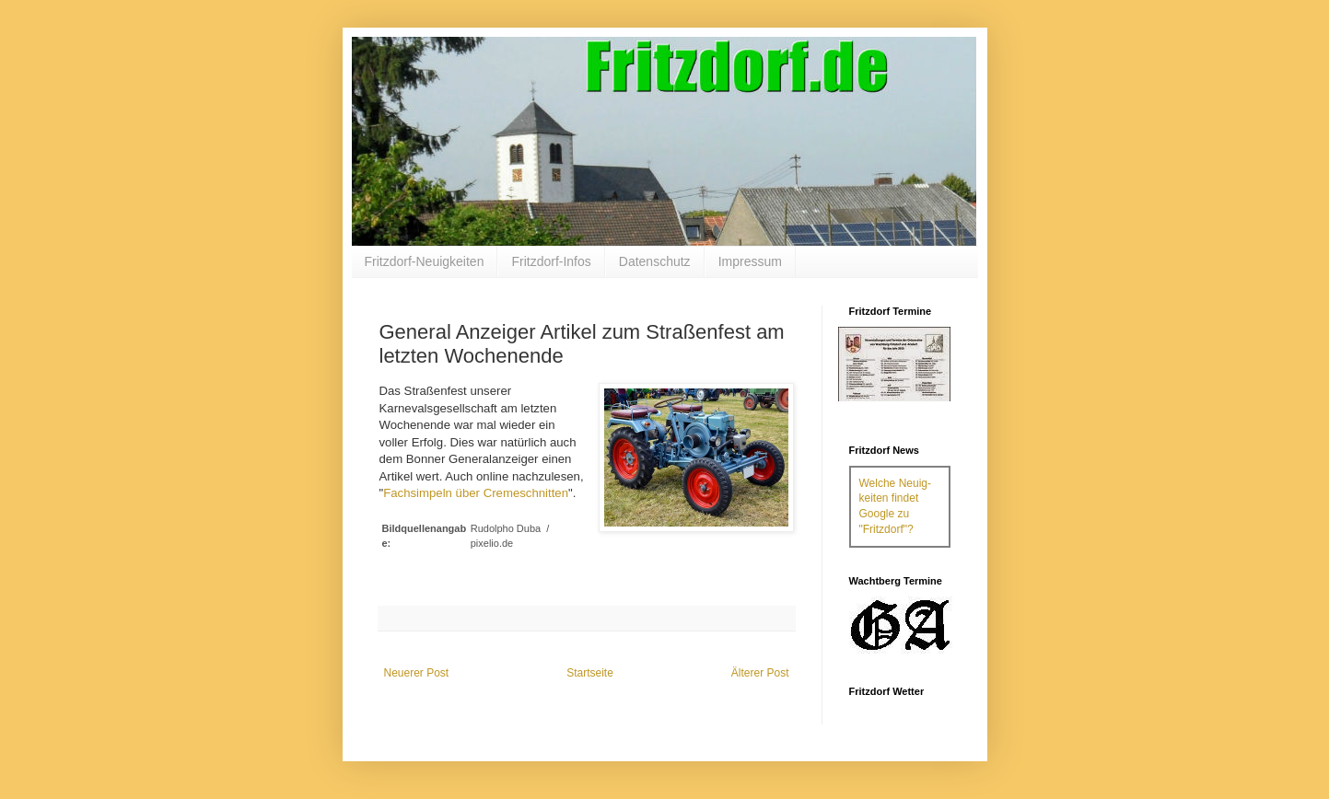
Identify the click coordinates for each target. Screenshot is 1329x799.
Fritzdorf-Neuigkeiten (424, 261)
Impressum (750, 261)
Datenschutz (655, 261)
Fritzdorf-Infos (550, 261)
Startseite (589, 672)
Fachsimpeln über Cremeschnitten (475, 493)
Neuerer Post (416, 672)
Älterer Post (760, 672)
